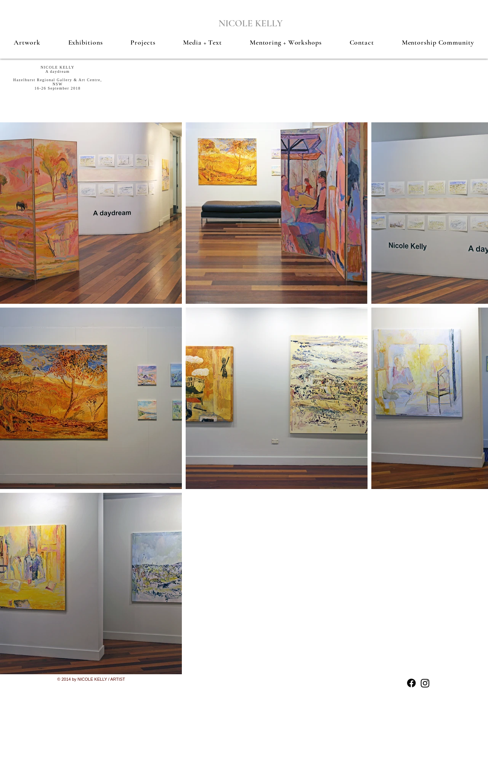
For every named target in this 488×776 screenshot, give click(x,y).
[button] (27, 42)
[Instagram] (425, 683)
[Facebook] (411, 683)
